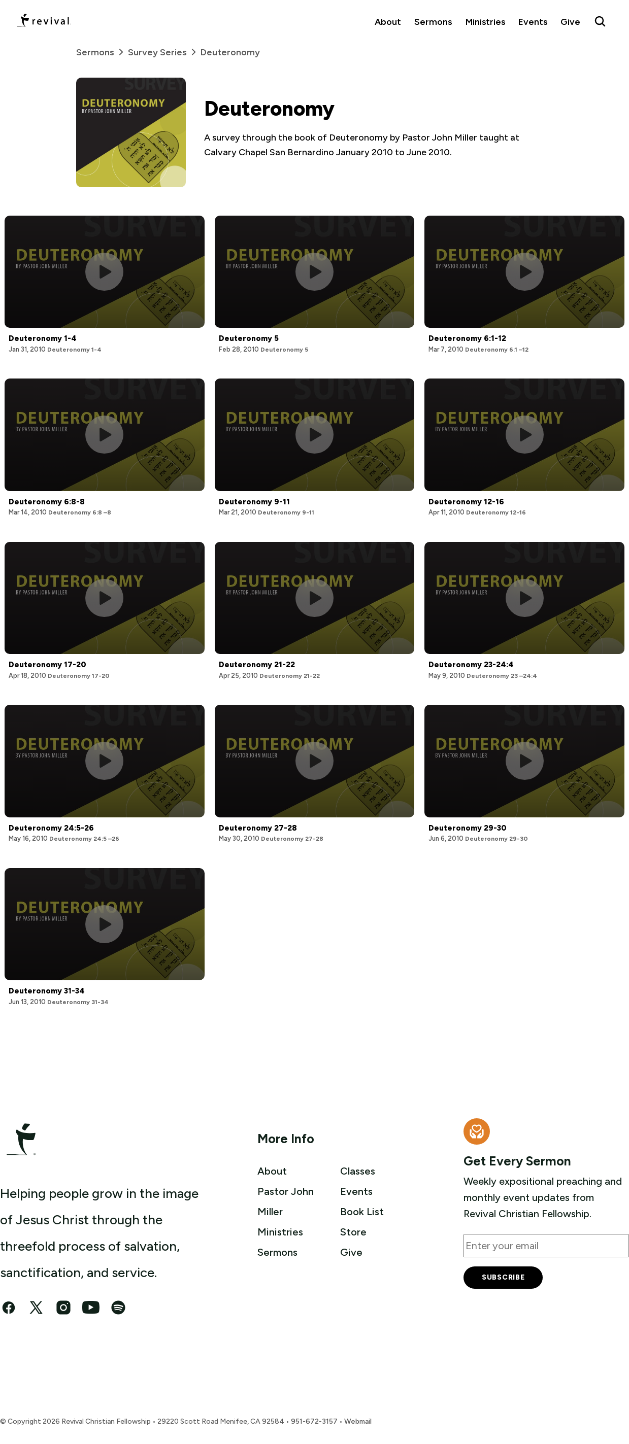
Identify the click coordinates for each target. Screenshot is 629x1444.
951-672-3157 (314, 1421)
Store (353, 1232)
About (388, 21)
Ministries (485, 21)
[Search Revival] (600, 21)
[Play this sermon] (104, 272)
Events (532, 21)
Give (570, 21)
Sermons (433, 21)
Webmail (358, 1421)
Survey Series (164, 52)
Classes (357, 1171)
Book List (362, 1212)
